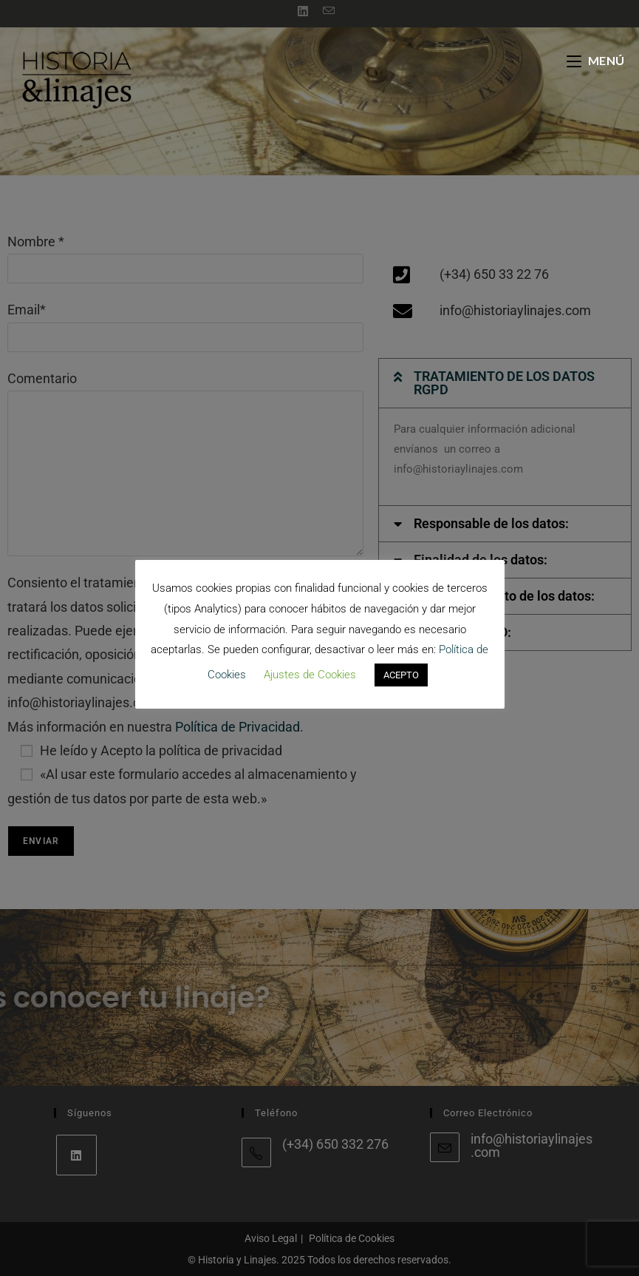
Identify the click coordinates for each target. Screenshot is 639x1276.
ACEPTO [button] (401, 675)
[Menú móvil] (595, 60)
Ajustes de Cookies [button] (310, 674)
